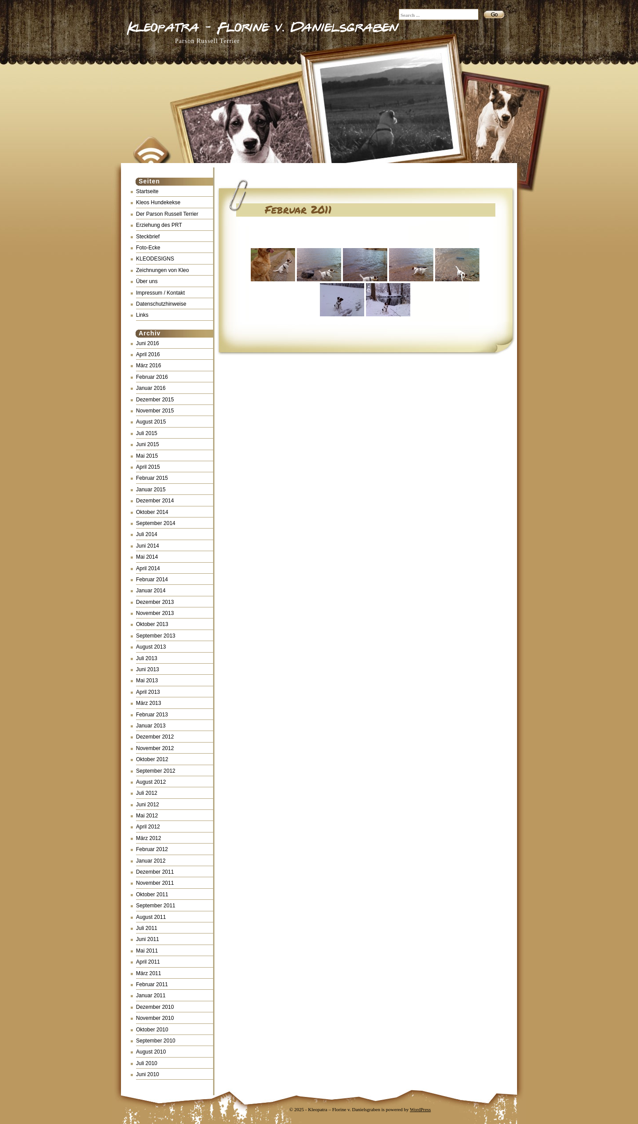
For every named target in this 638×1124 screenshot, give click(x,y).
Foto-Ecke (148, 248)
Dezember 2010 (155, 1007)
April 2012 (148, 827)
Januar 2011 (151, 995)
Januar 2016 (151, 388)
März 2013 (148, 703)
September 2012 (155, 771)
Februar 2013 (152, 715)
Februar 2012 (152, 849)
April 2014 (148, 568)
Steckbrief (148, 236)
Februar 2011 (152, 984)
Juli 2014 (146, 534)
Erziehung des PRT (159, 225)
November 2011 (155, 883)
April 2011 (148, 962)
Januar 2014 (151, 590)
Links (142, 315)
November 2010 (155, 1018)
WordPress (420, 1109)
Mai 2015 (147, 456)
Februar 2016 (152, 377)
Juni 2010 (147, 1074)
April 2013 (148, 692)
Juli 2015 (146, 433)
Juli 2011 (146, 928)
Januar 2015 (151, 489)
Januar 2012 (151, 861)
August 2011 (151, 917)
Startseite (147, 191)
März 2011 (148, 973)
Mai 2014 (147, 557)
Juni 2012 (147, 804)
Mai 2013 (147, 680)
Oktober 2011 (152, 894)
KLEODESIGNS (155, 259)
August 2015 (151, 422)
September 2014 (155, 523)
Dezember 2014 (155, 501)
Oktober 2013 (152, 624)
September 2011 (155, 905)
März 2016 (148, 365)
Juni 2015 (147, 444)
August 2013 (151, 647)
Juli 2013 (146, 658)
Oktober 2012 (152, 759)
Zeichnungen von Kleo (162, 270)
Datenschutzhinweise (161, 304)
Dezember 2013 (155, 602)
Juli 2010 (146, 1063)
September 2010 (155, 1041)
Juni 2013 (147, 669)
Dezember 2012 (155, 737)
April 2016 (148, 354)
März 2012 (148, 838)
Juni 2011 (147, 939)
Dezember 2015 (155, 400)
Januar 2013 (151, 726)
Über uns (147, 281)
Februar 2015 (152, 478)
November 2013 (155, 613)
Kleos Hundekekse (158, 202)
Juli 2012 (146, 793)
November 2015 (155, 411)
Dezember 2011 (155, 872)
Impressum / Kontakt (160, 293)
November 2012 (155, 748)
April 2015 (148, 467)
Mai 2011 (147, 951)
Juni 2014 (147, 546)
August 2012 (151, 782)
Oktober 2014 (152, 512)
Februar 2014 (152, 579)
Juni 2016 (147, 343)
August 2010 (151, 1052)
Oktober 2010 (152, 1030)
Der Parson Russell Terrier (167, 214)
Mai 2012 (147, 816)
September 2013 (155, 636)
